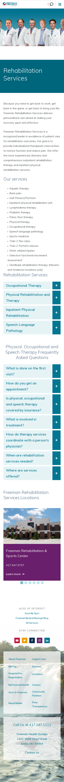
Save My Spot (32, 613)
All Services (32, 622)
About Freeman (17, 659)
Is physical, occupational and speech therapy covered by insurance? (25, 404)
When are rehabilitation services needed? (25, 458)
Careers (36, 684)
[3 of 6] (30, 582)
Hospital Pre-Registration (16, 675)
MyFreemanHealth (19, 684)
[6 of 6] (42, 582)
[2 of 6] (26, 582)
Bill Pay (13, 666)
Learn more (13, 574)
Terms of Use (38, 772)
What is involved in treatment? (21, 422)
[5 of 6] (38, 582)
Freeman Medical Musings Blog (32, 618)
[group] (32, 544)
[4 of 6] (34, 582)
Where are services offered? (21, 473)
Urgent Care (39, 659)
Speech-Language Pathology (20, 327)
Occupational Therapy (23, 285)
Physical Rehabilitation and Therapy (28, 297)
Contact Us (32, 752)
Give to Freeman (18, 692)
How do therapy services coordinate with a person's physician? (27, 440)
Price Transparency (39, 704)
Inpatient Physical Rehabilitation (20, 312)
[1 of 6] (21, 582)
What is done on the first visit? (26, 371)
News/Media (15, 703)
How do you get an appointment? (21, 386)
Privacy (23, 772)
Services (37, 666)
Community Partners (38, 693)
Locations (37, 674)
